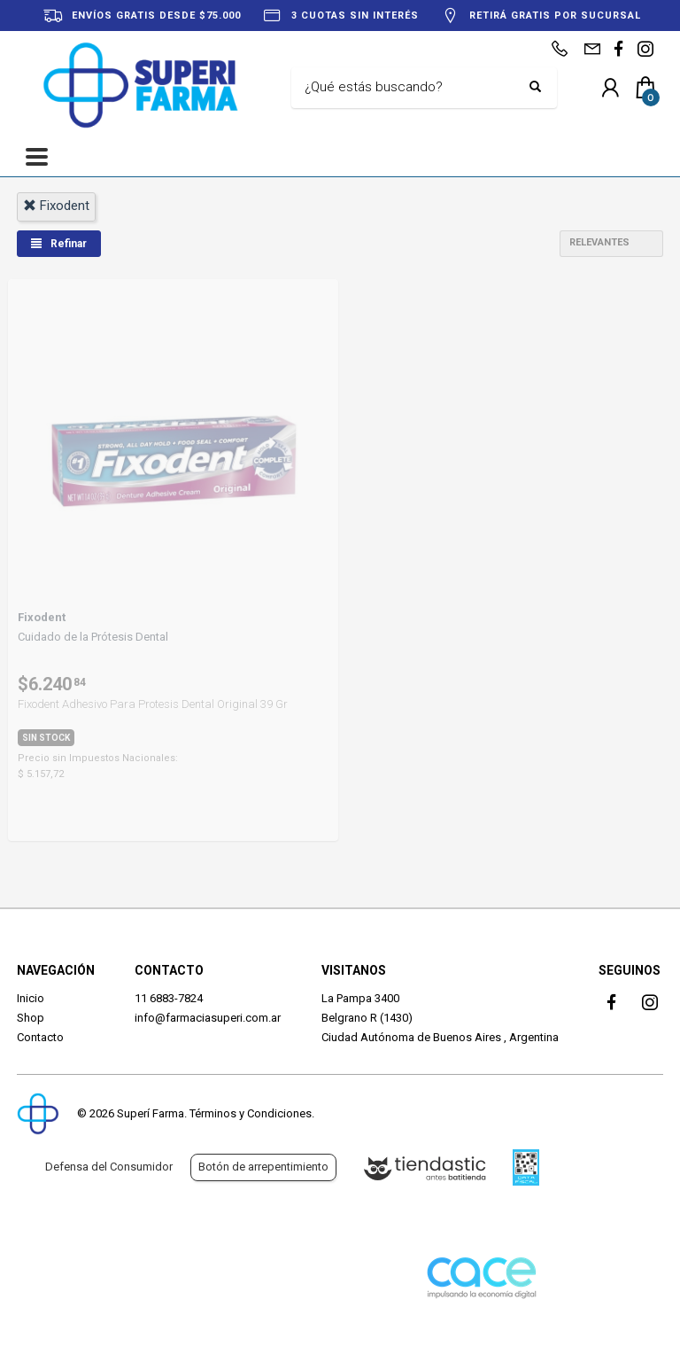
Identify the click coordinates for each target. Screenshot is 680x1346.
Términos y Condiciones (250, 1113)
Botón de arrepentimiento (263, 1166)
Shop (30, 1017)
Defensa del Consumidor (109, 1166)
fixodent (56, 206)
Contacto (40, 1037)
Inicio (30, 998)
